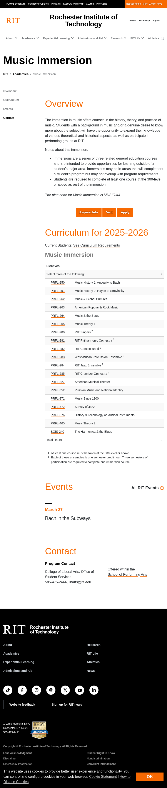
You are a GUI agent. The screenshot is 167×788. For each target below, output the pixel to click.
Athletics (153, 38)
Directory (144, 20)
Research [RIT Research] (93, 645)
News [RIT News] (91, 670)
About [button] (9, 38)
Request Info (133, 4)
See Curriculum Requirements (96, 245)
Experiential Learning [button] (56, 38)
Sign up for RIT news (67, 704)
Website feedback (22, 704)
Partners (102, 4)
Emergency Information (17, 764)
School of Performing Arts (127, 574)
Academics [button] (28, 38)
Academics (20, 74)
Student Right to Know (101, 753)
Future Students (16, 4)
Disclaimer (10, 758)
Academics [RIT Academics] (11, 653)
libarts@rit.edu (80, 582)
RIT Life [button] (135, 38)
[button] (162, 38)
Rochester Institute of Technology (83, 20)
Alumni (90, 4)
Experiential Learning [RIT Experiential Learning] (18, 662)
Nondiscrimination (98, 758)
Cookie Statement (103, 776)
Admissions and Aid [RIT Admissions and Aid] (17, 670)
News (133, 20)
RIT (5, 74)
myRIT (156, 20)
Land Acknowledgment (17, 753)
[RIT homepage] (13, 20)
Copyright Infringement (101, 764)
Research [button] (116, 38)
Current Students (38, 4)
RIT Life (92, 653)
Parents (56, 4)
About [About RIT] (7, 645)
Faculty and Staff (73, 4)
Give (159, 4)
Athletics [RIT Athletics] (93, 662)
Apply (152, 4)
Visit (145, 4)
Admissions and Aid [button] (90, 38)
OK (150, 776)
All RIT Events (145, 487)
